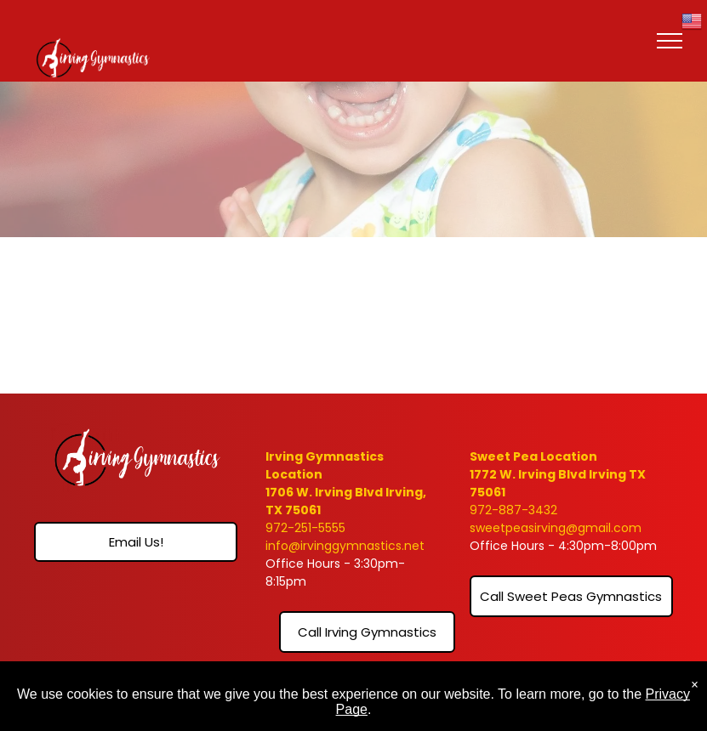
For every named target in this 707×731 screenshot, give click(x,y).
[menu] (669, 41)
